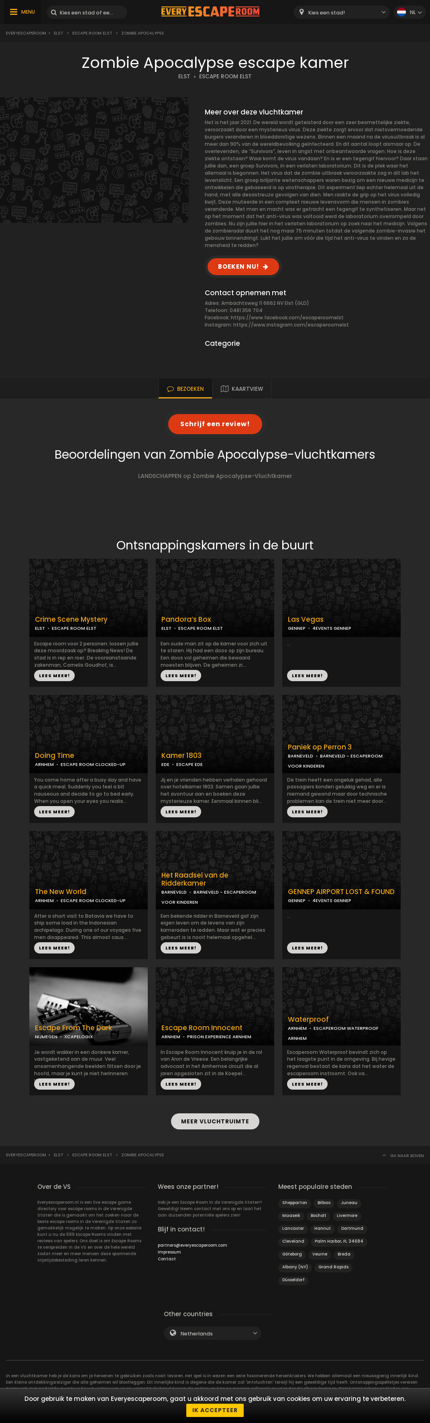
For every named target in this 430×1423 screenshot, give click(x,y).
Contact (167, 1259)
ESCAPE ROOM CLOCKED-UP (93, 764)
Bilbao (324, 1202)
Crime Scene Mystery (71, 619)
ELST (184, 76)
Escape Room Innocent (202, 1028)
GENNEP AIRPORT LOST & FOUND (341, 892)
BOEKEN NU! (238, 266)
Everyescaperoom (26, 33)
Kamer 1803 (181, 755)
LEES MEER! (54, 675)
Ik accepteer (215, 1410)
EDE (165, 764)
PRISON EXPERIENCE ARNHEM (219, 1036)
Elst (58, 33)
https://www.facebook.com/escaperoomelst (287, 317)
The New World (60, 892)
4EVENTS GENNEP (331, 628)
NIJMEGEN (46, 1036)
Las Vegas (306, 619)
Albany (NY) (295, 1267)
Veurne (319, 1254)
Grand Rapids (333, 1267)
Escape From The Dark (73, 1028)
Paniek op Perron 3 (320, 747)
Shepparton (294, 1202)
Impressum (169, 1252)
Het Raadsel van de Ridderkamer (194, 879)
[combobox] (341, 12)
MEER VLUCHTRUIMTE (215, 1121)
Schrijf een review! (215, 424)
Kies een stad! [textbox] (326, 12)
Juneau (349, 1202)
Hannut (322, 1228)
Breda (344, 1254)
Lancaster (293, 1228)
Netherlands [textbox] (197, 1333)
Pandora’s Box (186, 619)
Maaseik (291, 1215)
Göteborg (292, 1254)
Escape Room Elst (92, 33)
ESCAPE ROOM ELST (225, 76)
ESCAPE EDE (189, 764)
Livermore (347, 1215)
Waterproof (308, 1019)
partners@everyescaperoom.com (192, 1245)
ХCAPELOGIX (78, 1036)
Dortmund (352, 1228)
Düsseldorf (293, 1279)
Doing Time (54, 755)
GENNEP (297, 628)
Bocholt (318, 1215)
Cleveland (293, 1241)
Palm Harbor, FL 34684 (339, 1241)
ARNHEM (44, 764)
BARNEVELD (300, 756)
